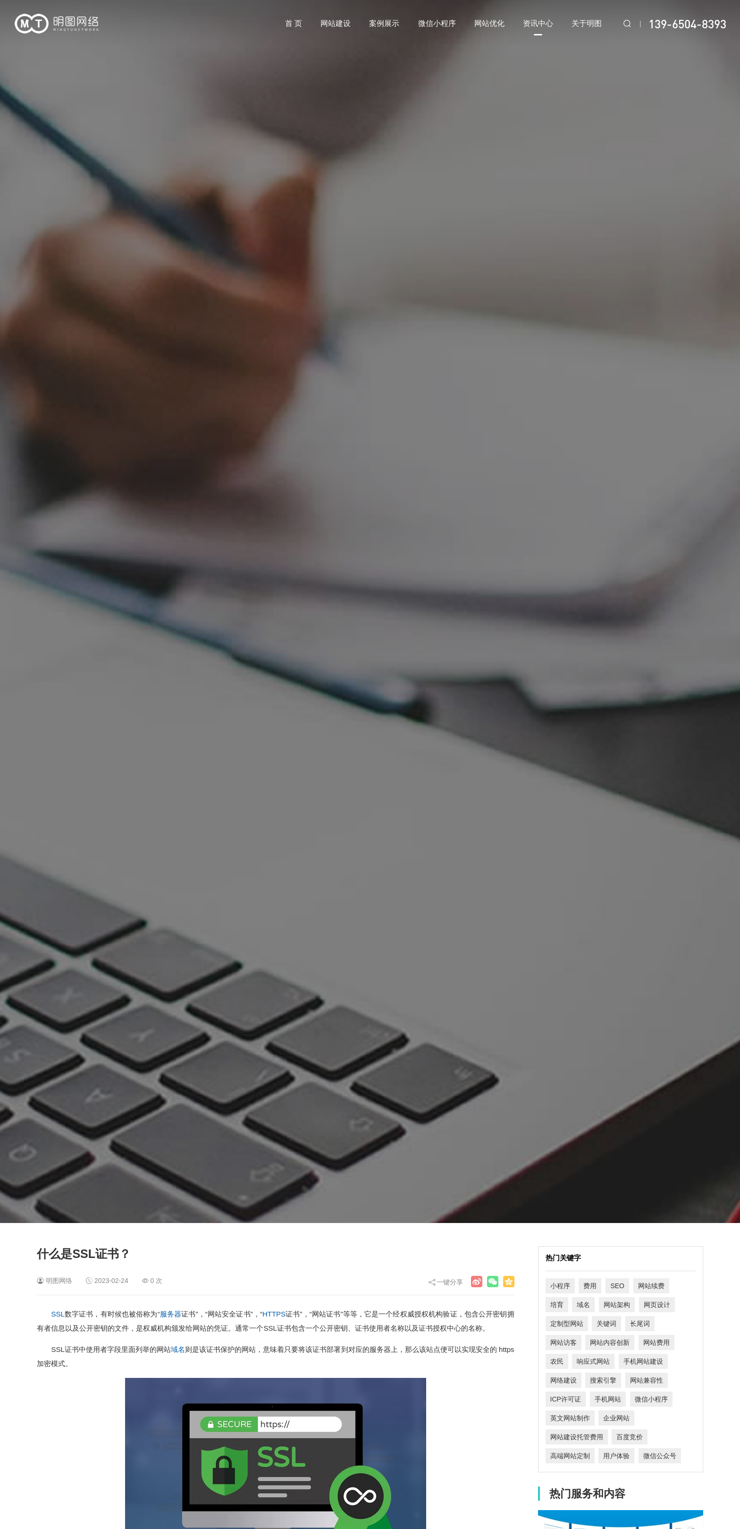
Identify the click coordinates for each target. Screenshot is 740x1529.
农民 (556, 1361)
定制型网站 (566, 1323)
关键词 (606, 1323)
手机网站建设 (643, 1361)
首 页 (293, 23)
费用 (590, 1286)
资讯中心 (538, 27)
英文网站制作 (570, 1418)
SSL (57, 1314)
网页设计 (657, 1304)
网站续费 (651, 1286)
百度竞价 (629, 1437)
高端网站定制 (570, 1456)
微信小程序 (437, 23)
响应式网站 (593, 1361)
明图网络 (59, 1280)
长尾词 (640, 1323)
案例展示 (384, 23)
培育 (556, 1304)
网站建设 (335, 23)
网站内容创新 (610, 1342)
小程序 (560, 1286)
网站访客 (563, 1342)
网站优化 (489, 23)
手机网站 (608, 1399)
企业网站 (616, 1418)
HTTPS (274, 1314)
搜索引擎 (603, 1380)
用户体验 (616, 1456)
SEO (617, 1286)
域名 (178, 1349)
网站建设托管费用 (576, 1437)
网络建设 (563, 1380)
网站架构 (617, 1304)
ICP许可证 (565, 1399)
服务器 (171, 1314)
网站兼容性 (646, 1380)
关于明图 (587, 23)
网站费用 (656, 1342)
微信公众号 (659, 1456)
